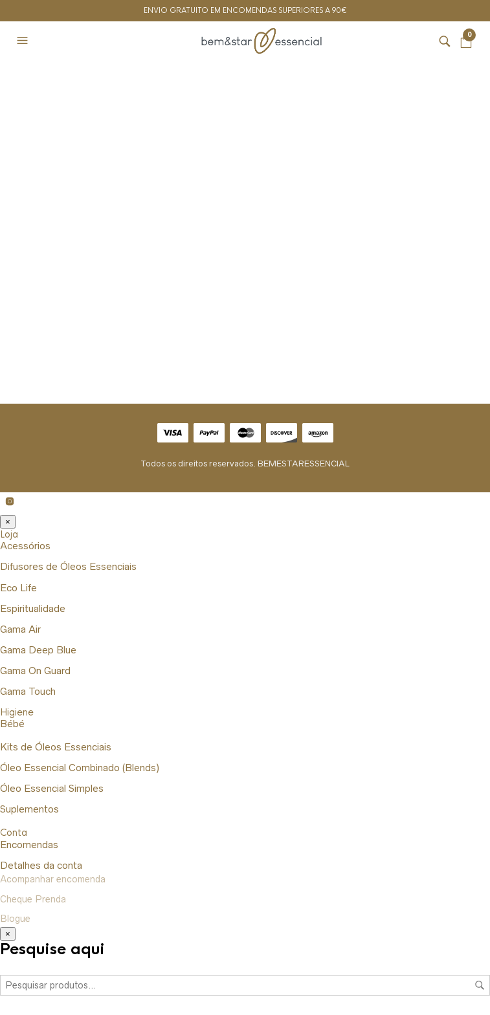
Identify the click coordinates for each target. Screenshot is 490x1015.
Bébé (12, 723)
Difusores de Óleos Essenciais (68, 566)
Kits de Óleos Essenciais (55, 746)
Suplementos (29, 808)
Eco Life (18, 587)
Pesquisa (479, 985)
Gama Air (20, 629)
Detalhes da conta (41, 865)
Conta (13, 832)
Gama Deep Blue (38, 649)
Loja (9, 534)
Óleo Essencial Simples (52, 788)
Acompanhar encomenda (53, 879)
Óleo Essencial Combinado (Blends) (79, 767)
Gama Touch (28, 691)
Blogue (15, 918)
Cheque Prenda (33, 899)
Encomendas (29, 844)
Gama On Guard (35, 670)
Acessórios (25, 545)
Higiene (17, 712)
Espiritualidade (32, 608)
